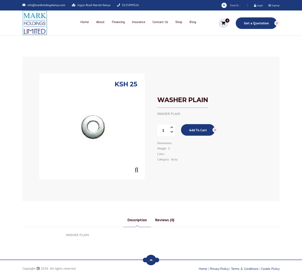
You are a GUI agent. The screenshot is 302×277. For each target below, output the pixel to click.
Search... (231, 5)
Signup (274, 5)
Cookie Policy (270, 269)
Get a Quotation (260, 23)
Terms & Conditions (245, 269)
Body (174, 159)
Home (84, 22)
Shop (178, 22)
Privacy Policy (219, 269)
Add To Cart (202, 130)
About (100, 22)
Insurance (138, 22)
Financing (118, 22)
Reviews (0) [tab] (164, 219)
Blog (192, 22)
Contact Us (160, 22)
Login (258, 5)
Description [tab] (137, 219)
